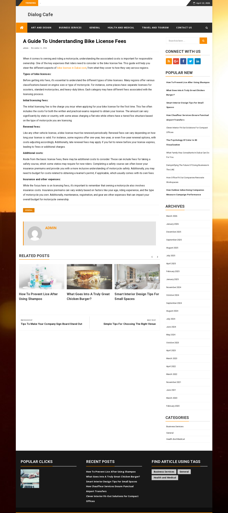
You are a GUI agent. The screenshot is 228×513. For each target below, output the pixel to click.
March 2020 (171, 398)
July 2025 (170, 255)
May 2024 (170, 334)
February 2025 (172, 271)
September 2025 (174, 240)
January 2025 (172, 279)
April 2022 (171, 366)
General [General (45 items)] (184, 471)
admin (26, 48)
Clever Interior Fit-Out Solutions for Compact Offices (187, 129)
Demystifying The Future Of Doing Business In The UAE (187, 167)
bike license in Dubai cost (72, 67)
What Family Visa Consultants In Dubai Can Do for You (187, 155)
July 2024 (170, 319)
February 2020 (172, 406)
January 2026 (172, 224)
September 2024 (174, 303)
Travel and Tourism (155, 27)
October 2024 (172, 295)
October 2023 (172, 342)
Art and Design (41, 27)
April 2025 (171, 263)
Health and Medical (121, 27)
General (94, 27)
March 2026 (171, 216)
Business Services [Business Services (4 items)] (164, 471)
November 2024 (173, 287)
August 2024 (172, 311)
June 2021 (171, 390)
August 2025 (172, 248)
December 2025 (173, 232)
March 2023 (171, 358)
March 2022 (171, 374)
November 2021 (173, 382)
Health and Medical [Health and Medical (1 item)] (165, 477)
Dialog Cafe (40, 14)
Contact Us (184, 27)
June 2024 (171, 327)
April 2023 (171, 350)
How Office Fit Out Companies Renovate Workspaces (185, 179)
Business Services (70, 27)
